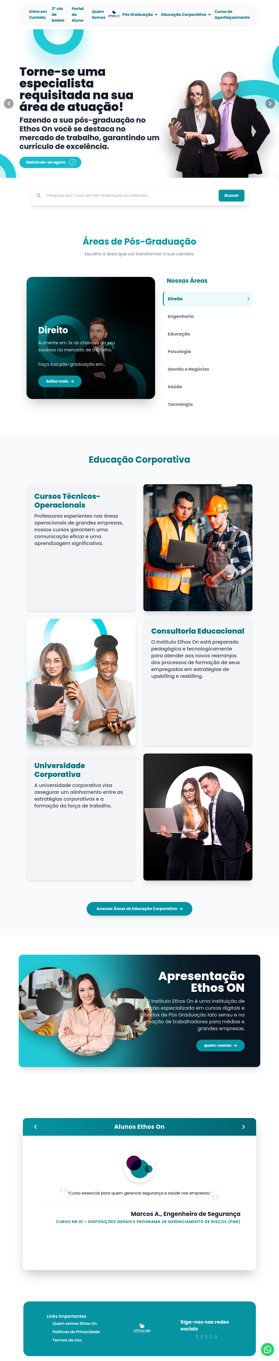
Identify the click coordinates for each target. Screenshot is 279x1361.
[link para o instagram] (197, 1336)
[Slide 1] (133, 171)
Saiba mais (60, 381)
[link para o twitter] (206, 1336)
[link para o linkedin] (202, 1336)
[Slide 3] (145, 171)
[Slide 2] (139, 171)
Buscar (231, 195)
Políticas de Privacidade (76, 1332)
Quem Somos (98, 14)
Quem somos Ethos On (75, 1323)
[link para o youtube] (211, 1336)
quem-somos (220, 1045)
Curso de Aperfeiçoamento (232, 14)
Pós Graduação (137, 14)
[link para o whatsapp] (216, 1336)
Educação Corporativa (183, 14)
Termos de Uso (67, 1340)
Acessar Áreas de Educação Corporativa (139, 908)
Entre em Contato (38, 14)
